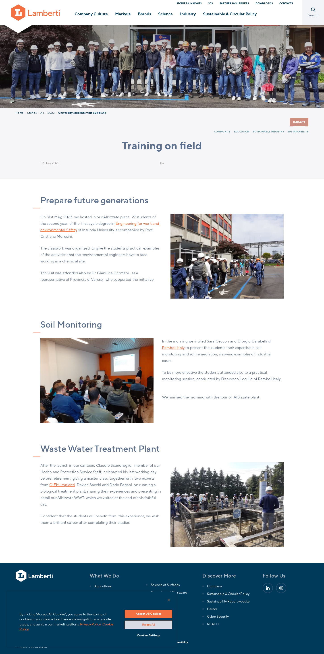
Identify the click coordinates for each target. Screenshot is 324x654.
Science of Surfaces (165, 585)
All (42, 112)
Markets (123, 14)
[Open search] (313, 12)
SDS (210, 3)
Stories (32, 112)
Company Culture (91, 14)
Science (165, 14)
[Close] (169, 600)
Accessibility (180, 642)
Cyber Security (217, 616)
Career (212, 609)
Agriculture (102, 586)
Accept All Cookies (148, 614)
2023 (51, 112)
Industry (188, 14)
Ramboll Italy (173, 347)
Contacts (286, 3)
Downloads (263, 3)
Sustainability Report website (228, 601)
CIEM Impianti (62, 484)
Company (214, 586)
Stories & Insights (189, 3)
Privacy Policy (90, 624)
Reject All (148, 625)
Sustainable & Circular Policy (230, 14)
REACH (213, 624)
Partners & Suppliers (234, 3)
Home (20, 112)
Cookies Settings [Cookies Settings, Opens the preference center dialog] (148, 635)
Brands (144, 14)
